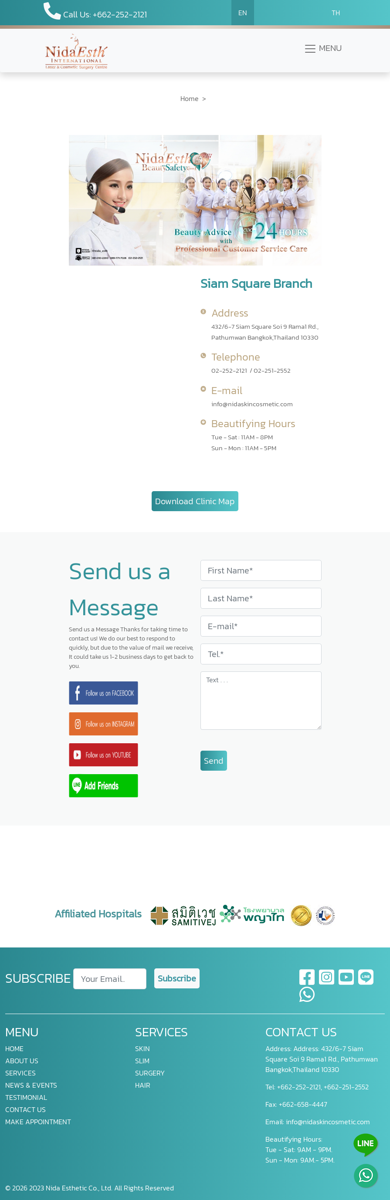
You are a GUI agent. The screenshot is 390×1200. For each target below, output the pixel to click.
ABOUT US (21, 1060)
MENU (323, 48)
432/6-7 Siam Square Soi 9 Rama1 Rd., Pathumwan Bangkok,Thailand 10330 (265, 331)
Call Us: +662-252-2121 (95, 11)
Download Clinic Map (195, 501)
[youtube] (346, 982)
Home (189, 98)
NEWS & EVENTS (31, 1085)
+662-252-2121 (298, 1087)
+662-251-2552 (345, 1087)
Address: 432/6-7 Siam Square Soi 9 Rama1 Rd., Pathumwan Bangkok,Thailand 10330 (321, 1059)
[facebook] (307, 982)
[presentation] (195, 846)
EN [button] (242, 12)
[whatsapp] (307, 999)
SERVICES (20, 1073)
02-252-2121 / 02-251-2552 (251, 370)
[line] (365, 982)
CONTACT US (25, 1109)
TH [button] (336, 12)
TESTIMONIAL (26, 1097)
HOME (14, 1048)
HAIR (142, 1085)
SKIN (142, 1048)
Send (214, 760)
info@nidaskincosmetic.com (252, 404)
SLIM (142, 1060)
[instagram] (327, 982)
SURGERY (150, 1073)
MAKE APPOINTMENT (38, 1121)
